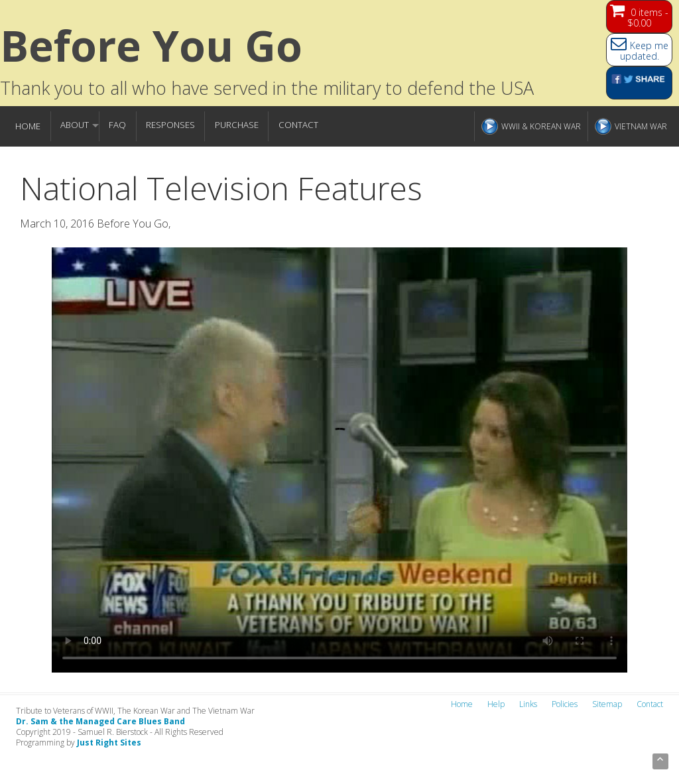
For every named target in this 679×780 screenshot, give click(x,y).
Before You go (151, 45)
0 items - (647, 17)
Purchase (237, 125)
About (74, 125)
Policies (565, 704)
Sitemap (607, 704)
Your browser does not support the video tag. (339, 460)
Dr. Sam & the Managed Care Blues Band (100, 721)
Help (496, 704)
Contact (298, 125)
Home (27, 126)
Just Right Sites (109, 742)
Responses (170, 125)
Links (528, 704)
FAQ (117, 125)
